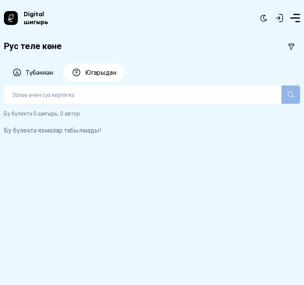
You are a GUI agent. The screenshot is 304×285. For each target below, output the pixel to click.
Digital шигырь (36, 18)
